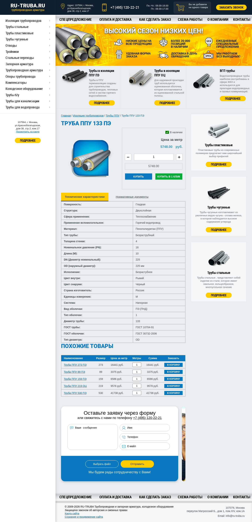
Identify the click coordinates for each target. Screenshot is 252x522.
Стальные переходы (20, 57)
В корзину (173, 365)
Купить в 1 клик (168, 176)
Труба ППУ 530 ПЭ (75, 393)
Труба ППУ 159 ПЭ (75, 378)
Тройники (12, 51)
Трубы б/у (12, 95)
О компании (217, 19)
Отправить (137, 463)
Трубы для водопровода (23, 107)
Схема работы (190, 19)
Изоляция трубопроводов (23, 20)
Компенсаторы (16, 82)
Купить (138, 176)
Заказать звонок (231, 7)
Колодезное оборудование (24, 88)
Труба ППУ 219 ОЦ (75, 386)
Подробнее (102, 103)
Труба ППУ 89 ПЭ (74, 371)
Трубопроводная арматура (24, 70)
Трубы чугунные (17, 39)
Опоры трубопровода (21, 76)
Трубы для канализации (22, 101)
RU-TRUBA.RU (28, 7)
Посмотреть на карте (27, 131)
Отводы (11, 45)
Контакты (241, 19)
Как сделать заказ (155, 19)
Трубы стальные (17, 26)
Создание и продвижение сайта (84, 516)
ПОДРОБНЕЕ (28, 140)
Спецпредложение (75, 19)
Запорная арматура (19, 64)
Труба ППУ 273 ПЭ (75, 364)
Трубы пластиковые (19, 33)
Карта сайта (72, 513)
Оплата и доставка (115, 19)
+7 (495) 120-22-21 (124, 7)
